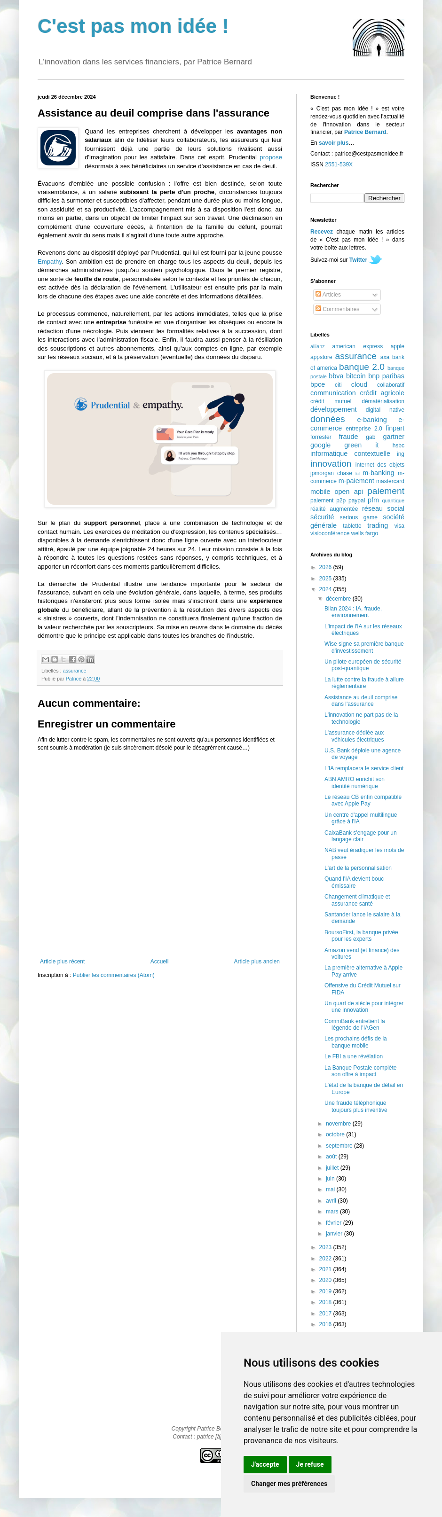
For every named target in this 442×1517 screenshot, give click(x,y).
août (332, 1156)
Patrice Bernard (365, 132)
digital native (385, 410)
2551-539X (339, 164)
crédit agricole (382, 393)
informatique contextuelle (350, 453)
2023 (326, 1247)
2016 (326, 1324)
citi (338, 385)
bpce (317, 384)
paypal (356, 500)
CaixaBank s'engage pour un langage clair (360, 836)
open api (349, 491)
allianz (317, 346)
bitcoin (356, 376)
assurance (75, 670)
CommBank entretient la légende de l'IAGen (354, 1024)
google (320, 445)
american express (357, 346)
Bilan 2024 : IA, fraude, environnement (353, 611)
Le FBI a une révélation (353, 1056)
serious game (359, 517)
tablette (352, 526)
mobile (320, 491)
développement (333, 409)
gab (370, 437)
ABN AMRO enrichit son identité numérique (354, 782)
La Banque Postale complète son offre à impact (360, 1071)
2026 (326, 567)
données (327, 419)
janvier (335, 1233)
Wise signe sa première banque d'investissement (364, 647)
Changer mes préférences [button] (289, 1483)
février (334, 1223)
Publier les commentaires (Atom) (114, 975)
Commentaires (337, 309)
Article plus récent (62, 961)
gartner (393, 436)
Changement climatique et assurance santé (357, 900)
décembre (339, 598)
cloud (359, 384)
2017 (326, 1313)
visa (399, 526)
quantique (393, 500)
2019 (326, 1291)
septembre (340, 1145)
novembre (339, 1123)
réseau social (383, 508)
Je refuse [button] (310, 1464)
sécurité (322, 517)
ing (400, 454)
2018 (326, 1302)
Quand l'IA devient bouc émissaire (354, 882)
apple (397, 346)
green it (361, 445)
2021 (326, 1269)
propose (271, 157)
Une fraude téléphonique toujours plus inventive (355, 1106)
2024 (326, 589)
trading (377, 525)
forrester (321, 437)
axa (384, 357)
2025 (326, 578)
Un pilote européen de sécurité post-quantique (362, 665)
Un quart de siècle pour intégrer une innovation (363, 1006)
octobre (336, 1134)
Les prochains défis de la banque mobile (355, 1041)
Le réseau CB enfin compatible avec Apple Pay (363, 800)
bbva (336, 376)
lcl (357, 473)
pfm (373, 500)
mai (331, 1189)
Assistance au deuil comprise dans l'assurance (360, 700)
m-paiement (356, 481)
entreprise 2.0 (364, 428)
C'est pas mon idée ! (133, 26)
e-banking (372, 419)
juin (331, 1178)
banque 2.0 (362, 367)
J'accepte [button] (265, 1464)
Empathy (50, 261)
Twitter (358, 260)
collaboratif (390, 385)
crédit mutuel (330, 401)
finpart (395, 428)
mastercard (390, 481)
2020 (326, 1280)
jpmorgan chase (331, 473)
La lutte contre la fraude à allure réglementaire (364, 682)
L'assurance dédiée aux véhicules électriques (354, 736)
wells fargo (364, 533)
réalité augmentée (334, 509)
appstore (321, 357)
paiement (385, 491)
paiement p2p (328, 500)
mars (333, 1211)
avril (332, 1200)
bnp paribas (386, 376)
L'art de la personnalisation (358, 868)
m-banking (378, 473)
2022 (326, 1258)
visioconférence (329, 533)
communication (333, 393)
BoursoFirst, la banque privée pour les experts (361, 935)
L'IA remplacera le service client (363, 768)
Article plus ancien (257, 961)
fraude (348, 436)
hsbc (398, 445)
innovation (330, 464)
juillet (333, 1168)
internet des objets (379, 464)
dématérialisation (383, 401)
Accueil (159, 961)
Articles (328, 294)
